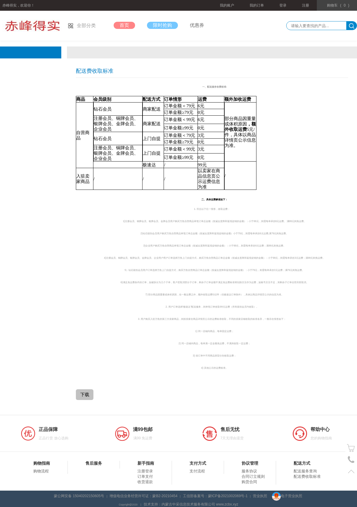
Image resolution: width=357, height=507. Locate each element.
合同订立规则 (253, 476)
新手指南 (145, 463)
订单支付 (145, 476)
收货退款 (145, 482)
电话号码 (351, 460)
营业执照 (260, 496)
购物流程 (41, 471)
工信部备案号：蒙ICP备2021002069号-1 (215, 496)
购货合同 (249, 482)
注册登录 (145, 471)
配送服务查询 (305, 471)
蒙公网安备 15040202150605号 (79, 496)
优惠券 (197, 25)
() (338, 5)
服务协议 (249, 471)
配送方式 (302, 463)
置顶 (351, 471)
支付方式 (198, 463)
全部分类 (82, 25)
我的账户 (227, 5)
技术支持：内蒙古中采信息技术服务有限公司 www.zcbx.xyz (191, 504)
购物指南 (41, 463)
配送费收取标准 (307, 476)
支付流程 (197, 471)
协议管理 (250, 463)
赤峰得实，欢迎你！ (18, 5)
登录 (282, 5)
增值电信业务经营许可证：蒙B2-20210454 (143, 496)
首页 (124, 25)
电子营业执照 (287, 496)
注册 (305, 5)
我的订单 (257, 5)
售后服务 (93, 463)
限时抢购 (162, 25)
